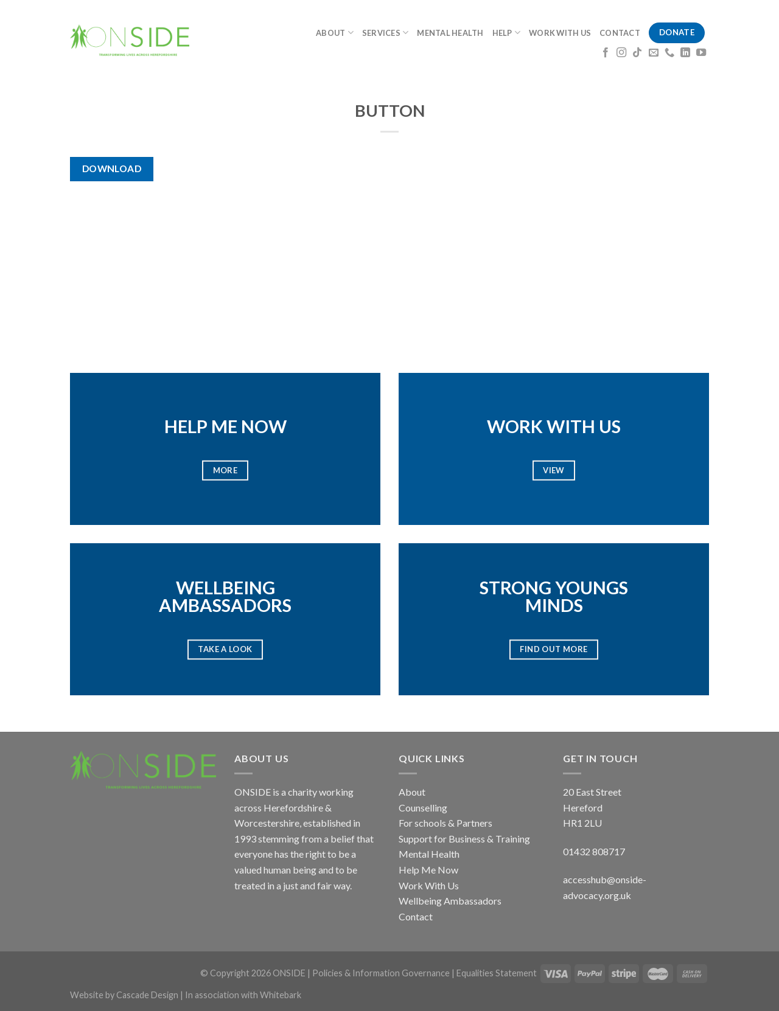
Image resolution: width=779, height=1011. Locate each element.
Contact (416, 916)
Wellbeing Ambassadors (450, 900)
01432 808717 (594, 851)
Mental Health (429, 854)
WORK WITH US (560, 33)
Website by (93, 995)
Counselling (423, 807)
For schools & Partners (445, 823)
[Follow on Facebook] (605, 52)
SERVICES (385, 32)
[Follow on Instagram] (621, 52)
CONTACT (619, 33)
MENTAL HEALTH (450, 33)
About (412, 791)
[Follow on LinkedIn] (685, 52)
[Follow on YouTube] (701, 52)
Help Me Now (428, 869)
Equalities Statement (496, 973)
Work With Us (429, 885)
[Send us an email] (653, 52)
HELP (506, 32)
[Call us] (669, 52)
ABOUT (335, 32)
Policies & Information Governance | (384, 973)
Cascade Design (148, 995)
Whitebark (280, 995)
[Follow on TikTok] (637, 52)
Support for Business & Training (464, 838)
